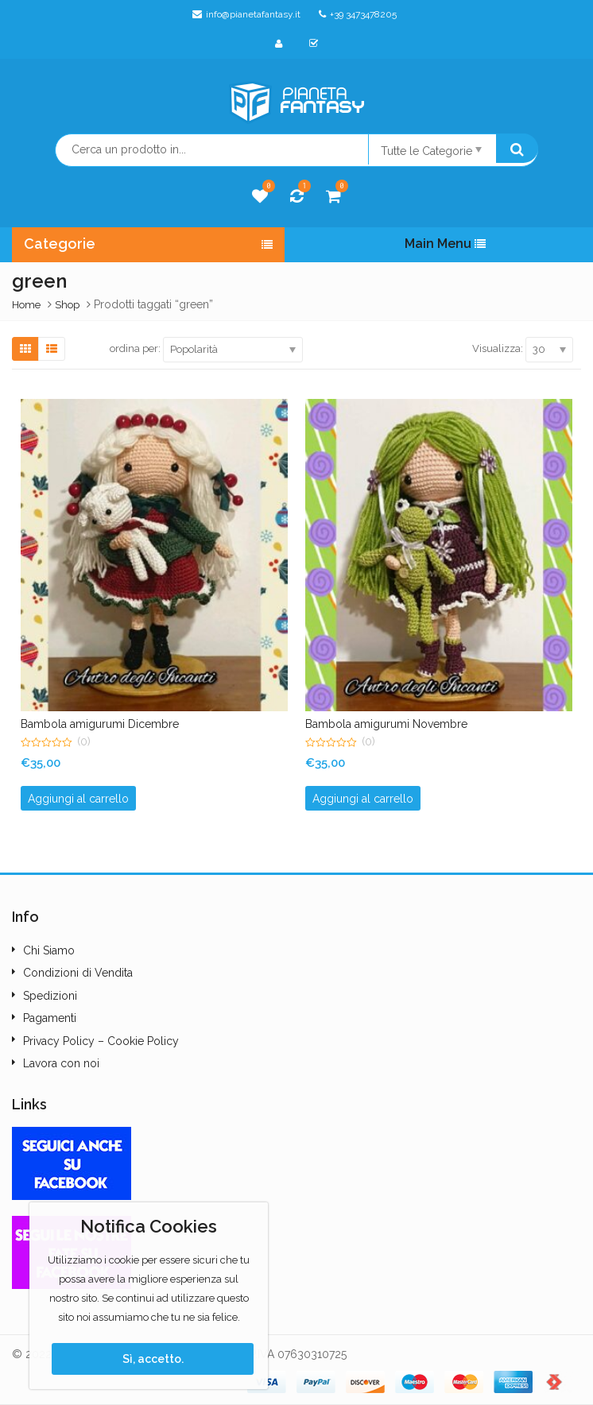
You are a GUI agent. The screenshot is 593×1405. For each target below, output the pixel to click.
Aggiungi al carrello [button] (78, 798)
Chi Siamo (49, 950)
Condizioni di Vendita (78, 972)
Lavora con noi (61, 1063)
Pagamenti (49, 1018)
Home (26, 305)
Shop (67, 305)
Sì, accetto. (153, 1359)
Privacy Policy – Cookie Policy (101, 1041)
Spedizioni (50, 995)
